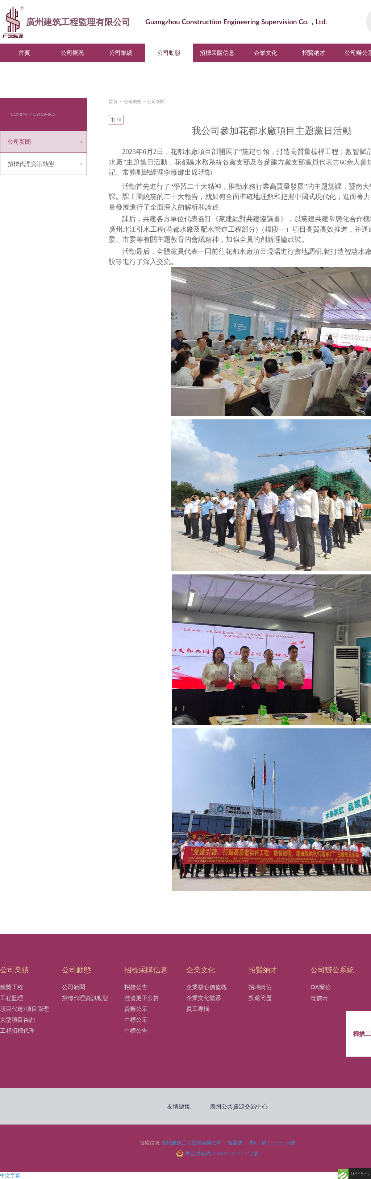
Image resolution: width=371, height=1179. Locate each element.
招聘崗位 (260, 986)
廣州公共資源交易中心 (239, 1106)
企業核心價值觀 (206, 986)
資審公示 (135, 1008)
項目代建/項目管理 (24, 1008)
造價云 (319, 997)
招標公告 (135, 986)
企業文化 (265, 52)
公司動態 (168, 52)
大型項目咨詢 (17, 1019)
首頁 (24, 52)
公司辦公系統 (332, 969)
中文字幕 (10, 1175)
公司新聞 (19, 141)
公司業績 (120, 52)
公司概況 (72, 52)
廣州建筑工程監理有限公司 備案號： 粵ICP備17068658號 (228, 1142)
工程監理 (11, 997)
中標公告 (135, 1030)
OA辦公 (320, 986)
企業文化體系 (203, 997)
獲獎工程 (11, 986)
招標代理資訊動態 (31, 163)
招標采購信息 (217, 52)
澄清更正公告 (141, 997)
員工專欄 (197, 1008)
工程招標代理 (17, 1030)
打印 (116, 120)
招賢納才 (313, 52)
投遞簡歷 (260, 997)
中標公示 (135, 1019)
